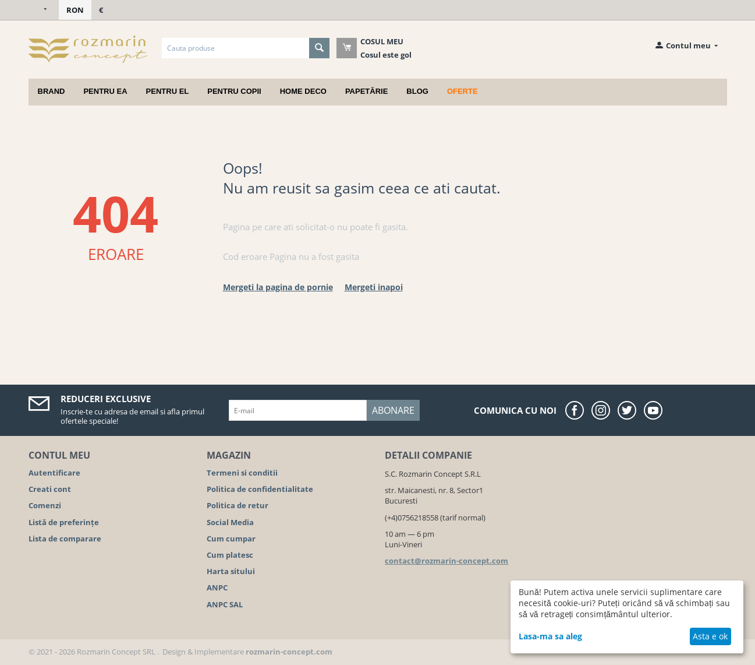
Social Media (230, 522)
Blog (417, 91)
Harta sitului (231, 571)
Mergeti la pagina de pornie (278, 287)
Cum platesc (230, 555)
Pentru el (167, 91)
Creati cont (50, 489)
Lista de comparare (65, 538)
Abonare (393, 410)
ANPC (217, 587)
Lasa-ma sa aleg (550, 636)
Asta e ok (710, 636)
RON (75, 10)
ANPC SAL (225, 604)
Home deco (303, 91)
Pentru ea (105, 91)
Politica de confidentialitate (260, 489)
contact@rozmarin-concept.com (446, 560)
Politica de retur (237, 505)
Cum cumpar (231, 538)
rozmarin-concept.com (289, 651)
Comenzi (45, 505)
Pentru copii (234, 91)
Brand (51, 91)
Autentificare (54, 472)
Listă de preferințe (64, 522)
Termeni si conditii (242, 472)
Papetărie (366, 91)
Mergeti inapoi (374, 287)
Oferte (462, 91)
